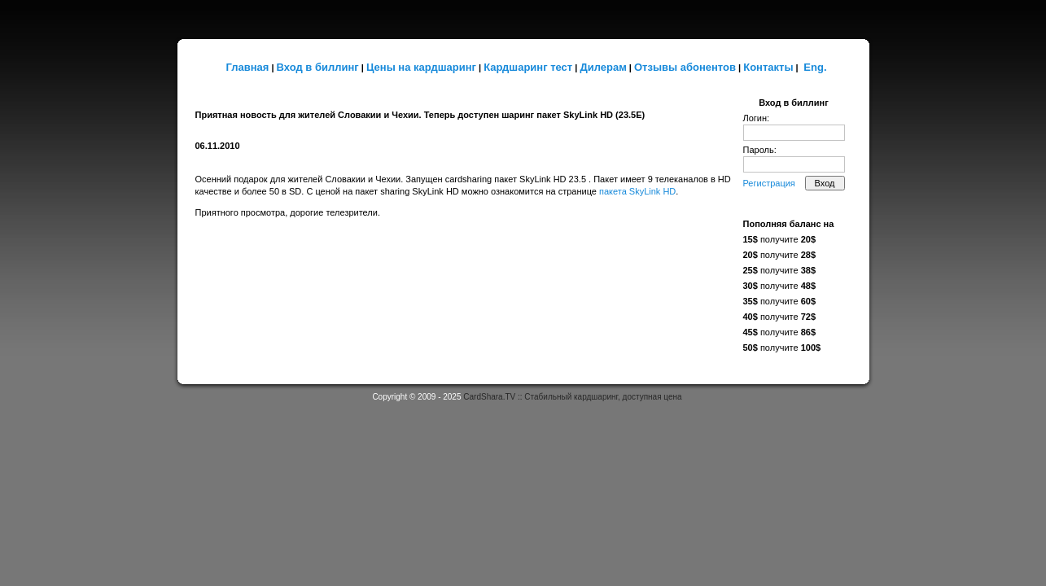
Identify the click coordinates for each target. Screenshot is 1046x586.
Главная (247, 67)
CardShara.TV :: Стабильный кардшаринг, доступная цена (572, 396)
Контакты (768, 67)
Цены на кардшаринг (421, 67)
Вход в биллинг (318, 67)
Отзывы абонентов (685, 67)
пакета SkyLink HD (637, 191)
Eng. (814, 67)
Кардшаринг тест (528, 67)
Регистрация (769, 183)
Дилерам (603, 67)
